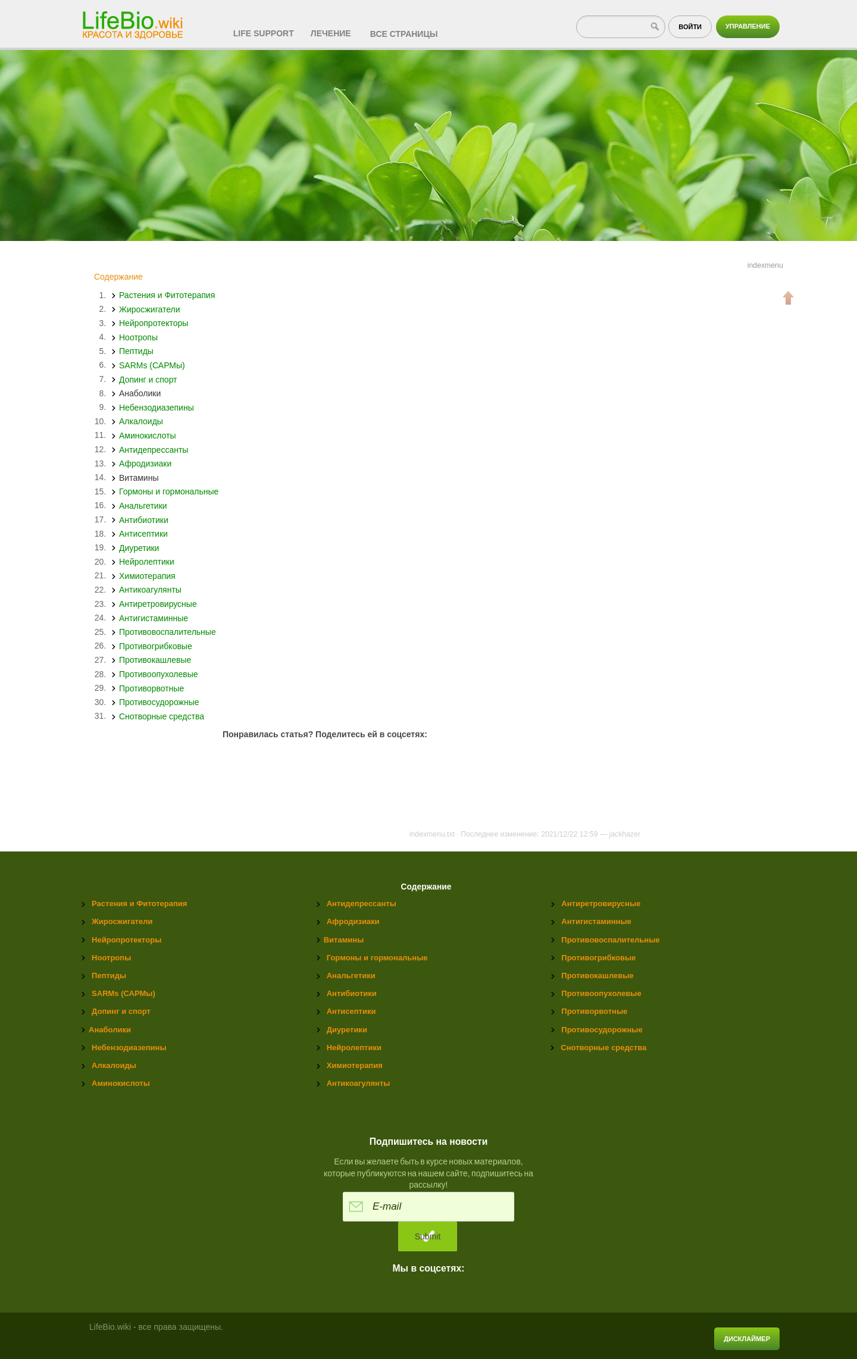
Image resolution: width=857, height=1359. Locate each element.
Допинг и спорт (148, 379)
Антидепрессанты (153, 449)
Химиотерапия (147, 575)
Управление (747, 26)
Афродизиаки (145, 463)
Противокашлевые (155, 660)
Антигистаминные (153, 617)
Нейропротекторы (153, 323)
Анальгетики (143, 505)
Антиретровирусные (158, 604)
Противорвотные (151, 688)
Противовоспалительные (167, 632)
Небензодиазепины (156, 407)
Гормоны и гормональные (168, 491)
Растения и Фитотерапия (167, 295)
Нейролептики (146, 561)
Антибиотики (143, 519)
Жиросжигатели (149, 309)
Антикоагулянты (150, 589)
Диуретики (139, 547)
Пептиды (136, 351)
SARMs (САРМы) (152, 365)
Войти (690, 26)
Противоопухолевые (158, 674)
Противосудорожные (159, 702)
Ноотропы (138, 337)
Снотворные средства (161, 716)
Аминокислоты (147, 435)
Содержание (118, 276)
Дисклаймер (747, 1338)
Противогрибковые (155, 645)
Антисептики (143, 533)
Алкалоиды (141, 421)
